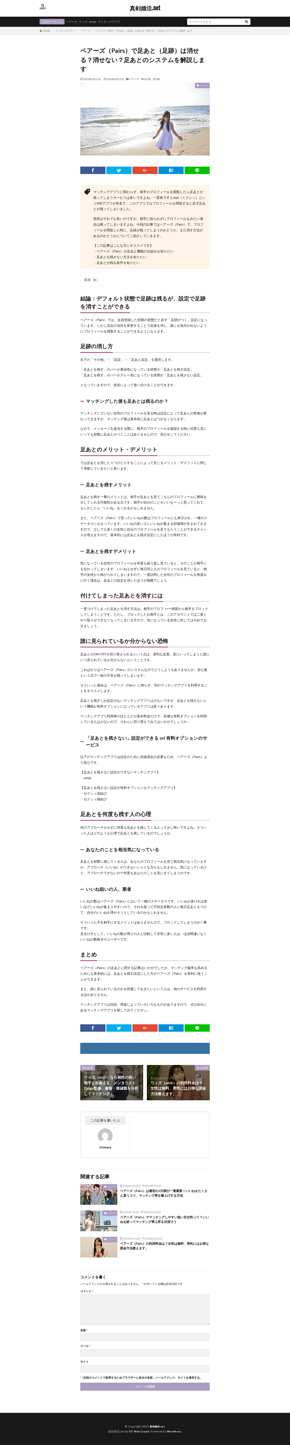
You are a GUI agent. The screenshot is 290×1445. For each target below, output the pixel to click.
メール (85, 1346)
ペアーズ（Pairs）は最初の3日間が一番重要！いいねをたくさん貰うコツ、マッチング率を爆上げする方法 (164, 1194)
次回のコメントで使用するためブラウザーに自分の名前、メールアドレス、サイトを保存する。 (143, 1377)
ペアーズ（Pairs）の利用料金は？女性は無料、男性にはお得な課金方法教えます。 (163, 1247)
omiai (92, 21)
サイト (84, 1361)
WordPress (175, 1431)
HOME (46, 31)
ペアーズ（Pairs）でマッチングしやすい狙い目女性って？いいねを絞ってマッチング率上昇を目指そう (163, 1220)
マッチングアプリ (109, 21)
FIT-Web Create (138, 1431)
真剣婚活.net (145, 8)
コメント (86, 1291)
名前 (84, 1330)
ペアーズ (71, 21)
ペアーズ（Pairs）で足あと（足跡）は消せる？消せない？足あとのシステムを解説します (144, 30)
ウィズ (83, 21)
